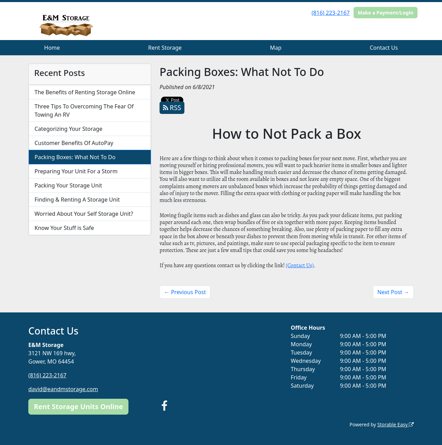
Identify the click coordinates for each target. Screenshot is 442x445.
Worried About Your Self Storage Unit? (84, 213)
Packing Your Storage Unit (68, 185)
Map (275, 47)
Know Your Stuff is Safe (64, 228)
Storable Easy (395, 424)
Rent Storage (165, 47)
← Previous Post (185, 292)
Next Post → (393, 292)
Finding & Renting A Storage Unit (77, 199)
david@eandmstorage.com (63, 389)
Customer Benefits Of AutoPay (74, 143)
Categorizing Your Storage (69, 129)
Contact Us (384, 47)
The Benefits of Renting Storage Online (85, 92)
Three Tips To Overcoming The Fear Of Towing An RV (84, 110)
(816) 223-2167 (330, 13)
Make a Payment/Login (385, 12)
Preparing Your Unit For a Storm (76, 171)
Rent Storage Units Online (78, 406)
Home (52, 47)
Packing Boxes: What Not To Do (75, 157)
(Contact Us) (300, 265)
